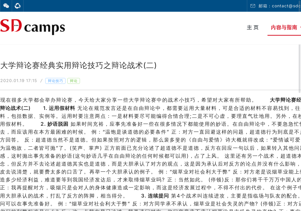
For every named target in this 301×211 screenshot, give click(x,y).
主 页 (253, 27)
